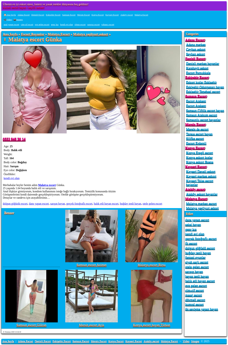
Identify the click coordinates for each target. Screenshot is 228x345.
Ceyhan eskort (195, 49)
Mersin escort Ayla (91, 325)
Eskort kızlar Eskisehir (201, 82)
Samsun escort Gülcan (31, 325)
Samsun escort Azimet (91, 265)
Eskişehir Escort (53, 15)
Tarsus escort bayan (199, 134)
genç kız (55, 24)
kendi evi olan (66, 24)
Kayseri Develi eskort (200, 171)
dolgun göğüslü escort (15, 203)
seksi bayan (193, 224)
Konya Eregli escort (199, 152)
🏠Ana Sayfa (10, 15)
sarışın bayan (57, 203)
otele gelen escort (152, 203)
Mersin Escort (83, 15)
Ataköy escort (126, 15)
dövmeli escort (195, 300)
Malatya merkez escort (201, 203)
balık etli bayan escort (106, 203)
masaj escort (193, 295)
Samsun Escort (68, 15)
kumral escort (194, 304)
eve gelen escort (42, 24)
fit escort (191, 243)
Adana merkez (196, 44)
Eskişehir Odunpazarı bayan (205, 87)
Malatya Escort (141, 15)
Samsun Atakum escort (201, 115)
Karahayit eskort (197, 68)
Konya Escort (98, 15)
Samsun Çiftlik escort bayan (205, 110)
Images (195, 341)
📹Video (8, 19)
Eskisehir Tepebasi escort (203, 91)
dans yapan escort (39, 203)
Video (186, 341)
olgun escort (80, 24)
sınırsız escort (93, 24)
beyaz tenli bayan (197, 276)
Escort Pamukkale (198, 73)
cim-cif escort (27, 24)
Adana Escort (23, 15)
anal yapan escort (11, 24)
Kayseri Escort (112, 15)
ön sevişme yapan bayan (201, 309)
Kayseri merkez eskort (201, 176)
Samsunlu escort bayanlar (203, 119)
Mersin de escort (197, 129)
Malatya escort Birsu (152, 265)
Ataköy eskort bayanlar (202, 194)
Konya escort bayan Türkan (151, 325)
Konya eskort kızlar (199, 157)
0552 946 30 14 (14, 139)
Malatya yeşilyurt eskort (90, 34)
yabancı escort (107, 24)
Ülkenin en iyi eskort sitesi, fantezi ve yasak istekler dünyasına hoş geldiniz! (46, 4)
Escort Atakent (196, 101)
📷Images (18, 19)
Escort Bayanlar (32, 34)
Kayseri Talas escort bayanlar (199, 182)
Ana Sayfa (10, 34)
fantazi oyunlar (195, 257)
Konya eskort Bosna (199, 162)
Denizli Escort (37, 15)
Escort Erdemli (196, 143)
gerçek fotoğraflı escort (79, 203)
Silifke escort (195, 138)
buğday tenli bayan (130, 203)
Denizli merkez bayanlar (202, 63)
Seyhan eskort (195, 54)
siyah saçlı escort (196, 262)
